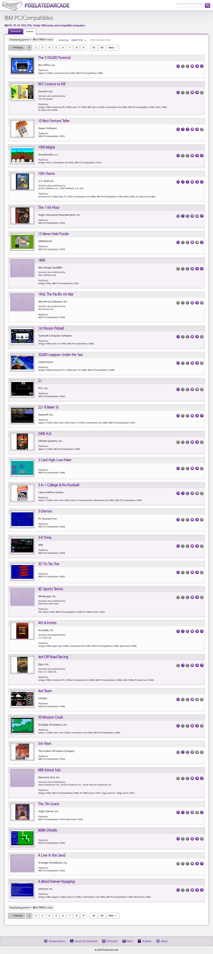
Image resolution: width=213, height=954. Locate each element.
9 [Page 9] (83, 47)
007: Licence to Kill (51, 84)
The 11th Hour (48, 208)
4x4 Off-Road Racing (53, 657)
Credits (197, 65)
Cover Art (183, 128)
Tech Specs (192, 65)
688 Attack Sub (49, 770)
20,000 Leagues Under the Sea (60, 355)
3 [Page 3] (42, 47)
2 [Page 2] (35, 47)
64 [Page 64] (102, 47)
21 (40, 381)
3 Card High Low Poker (54, 460)
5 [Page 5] (56, 47)
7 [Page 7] (69, 47)
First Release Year (100, 40)
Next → (113, 47)
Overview (16, 31)
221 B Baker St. (48, 407)
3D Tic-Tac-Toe (48, 564)
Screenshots (178, 65)
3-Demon (45, 511)
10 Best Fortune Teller (54, 121)
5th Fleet (44, 744)
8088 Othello (47, 830)
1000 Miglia (46, 147)
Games (30, 31)
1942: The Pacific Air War (55, 294)
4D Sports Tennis (50, 589)
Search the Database (86, 941)
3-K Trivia (44, 538)
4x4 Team (45, 691)
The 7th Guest (48, 804)
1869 (41, 260)
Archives (146, 941)
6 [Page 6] (63, 47)
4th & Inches (47, 623)
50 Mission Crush (50, 717)
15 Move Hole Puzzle (53, 234)
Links (202, 65)
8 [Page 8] (76, 47)
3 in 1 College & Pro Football (58, 485)
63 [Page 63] (93, 47)
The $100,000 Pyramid (54, 58)
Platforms (112, 941)
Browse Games (57, 941)
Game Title (78, 40)
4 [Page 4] (49, 47)
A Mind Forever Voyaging (56, 882)
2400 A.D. (45, 434)
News (130, 941)
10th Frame (46, 174)
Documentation (187, 128)
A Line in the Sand (51, 855)
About (164, 941)
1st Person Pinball (51, 328)
